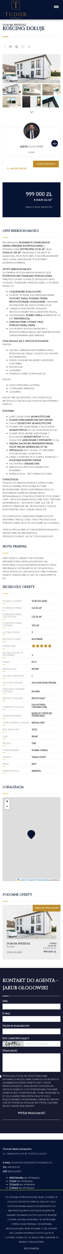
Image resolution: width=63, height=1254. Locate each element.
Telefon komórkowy (16, 1026)
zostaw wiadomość (45, 164)
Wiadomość (10, 1050)
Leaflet (21, 880)
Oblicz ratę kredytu (38, 207)
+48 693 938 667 (17, 168)
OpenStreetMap (43, 880)
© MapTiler (31, 880)
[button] (31, 834)
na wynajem (24, 1177)
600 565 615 (14, 1167)
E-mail (6, 1013)
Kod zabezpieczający (16, 1038)
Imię (5, 1001)
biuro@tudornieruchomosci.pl (31, 1162)
